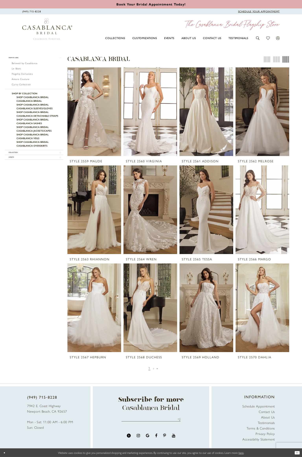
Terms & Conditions (261, 428)
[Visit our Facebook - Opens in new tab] (156, 438)
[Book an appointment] (151, 4)
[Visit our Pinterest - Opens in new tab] (164, 438)
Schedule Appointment (258, 406)
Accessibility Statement (258, 439)
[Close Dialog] (5, 452)
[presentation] (94, 111)
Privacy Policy (265, 433)
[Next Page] (159, 367)
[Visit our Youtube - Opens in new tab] (173, 438)
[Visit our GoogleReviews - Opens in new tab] (147, 438)
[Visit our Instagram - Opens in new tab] (138, 438)
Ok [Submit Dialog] (295, 453)
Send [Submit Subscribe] (178, 421)
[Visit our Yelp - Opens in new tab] (129, 438)
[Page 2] (154, 367)
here (241, 453)
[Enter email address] (151, 421)
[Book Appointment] (259, 11)
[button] (258, 38)
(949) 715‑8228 (42, 397)
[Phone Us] (31, 11)
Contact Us (267, 411)
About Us (268, 417)
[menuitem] (115, 38)
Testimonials (266, 422)
